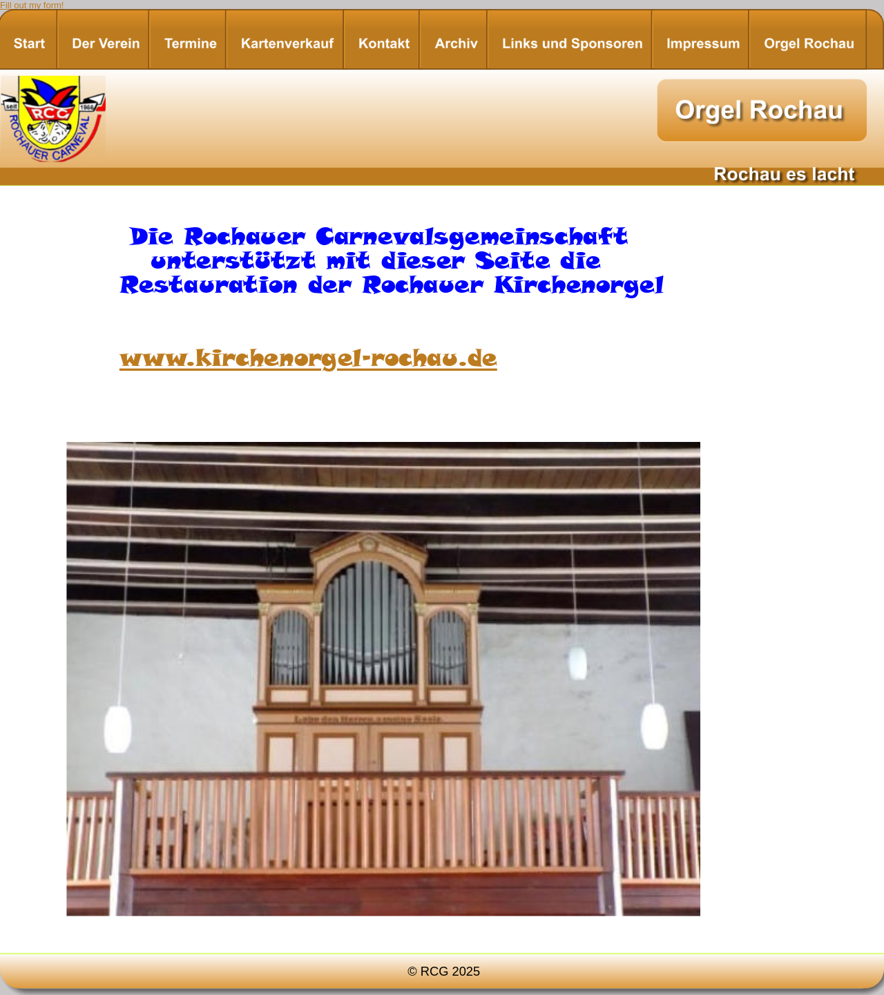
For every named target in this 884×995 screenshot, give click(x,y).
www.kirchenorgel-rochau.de (308, 357)
